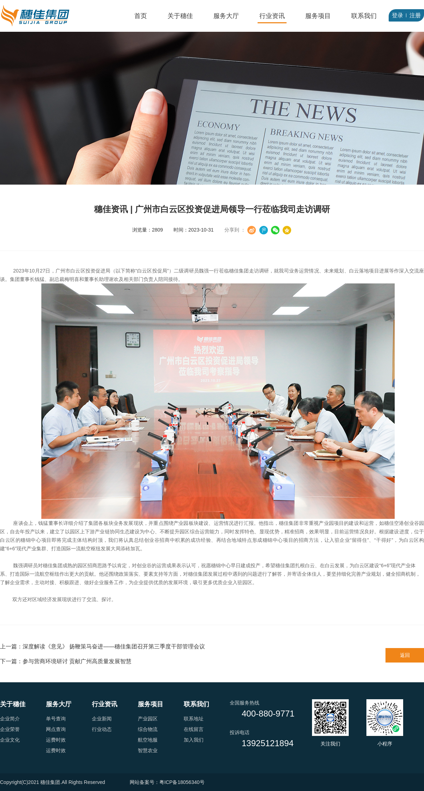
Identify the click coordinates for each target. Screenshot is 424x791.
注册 (415, 15)
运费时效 (56, 740)
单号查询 (56, 718)
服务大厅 (226, 15)
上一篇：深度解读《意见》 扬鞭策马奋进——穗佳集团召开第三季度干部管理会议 (102, 646)
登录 (397, 15)
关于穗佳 (180, 15)
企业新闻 (102, 718)
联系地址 (194, 718)
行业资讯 (272, 15)
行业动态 (102, 729)
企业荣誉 (10, 729)
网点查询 (56, 729)
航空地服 (148, 740)
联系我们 (364, 15)
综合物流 (148, 729)
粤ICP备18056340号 (182, 782)
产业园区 (148, 718)
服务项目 (318, 15)
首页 (140, 15)
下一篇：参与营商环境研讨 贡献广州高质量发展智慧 (65, 661)
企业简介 (10, 718)
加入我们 (194, 740)
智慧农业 (148, 750)
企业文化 (10, 740)
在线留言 (194, 729)
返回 (405, 655)
